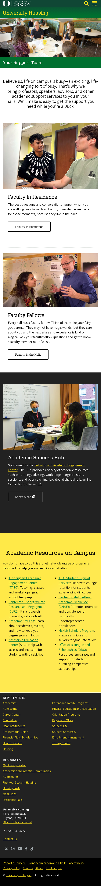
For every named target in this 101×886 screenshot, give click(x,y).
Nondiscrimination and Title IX (47, 863)
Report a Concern (14, 863)
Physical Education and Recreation (74, 709)
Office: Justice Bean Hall (17, 822)
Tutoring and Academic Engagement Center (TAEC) (25, 583)
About (39, 868)
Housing (8, 749)
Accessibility (76, 863)
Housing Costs (11, 788)
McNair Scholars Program (76, 630)
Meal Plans (9, 794)
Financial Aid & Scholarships (20, 737)
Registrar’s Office (62, 720)
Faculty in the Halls (28, 354)
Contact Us (10, 839)
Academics (9, 703)
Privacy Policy (11, 868)
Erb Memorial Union (15, 732)
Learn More (23, 497)
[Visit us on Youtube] (19, 849)
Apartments (10, 777)
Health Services (12, 743)
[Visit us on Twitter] (6, 849)
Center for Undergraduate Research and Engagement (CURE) (27, 607)
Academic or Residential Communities (27, 771)
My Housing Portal (14, 765)
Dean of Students (14, 726)
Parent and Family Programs (70, 703)
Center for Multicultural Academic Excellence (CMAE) (75, 602)
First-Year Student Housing (19, 783)
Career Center (12, 715)
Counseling (10, 720)
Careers (28, 868)
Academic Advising (21, 621)
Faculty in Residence (29, 227)
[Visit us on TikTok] (32, 849)
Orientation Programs (66, 715)
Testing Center (61, 743)
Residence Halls (12, 800)
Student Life (60, 726)
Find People (54, 868)
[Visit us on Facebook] (26, 849)
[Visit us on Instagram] (13, 849)
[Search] (86, 3)
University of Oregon (18, 875)
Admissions (10, 709)
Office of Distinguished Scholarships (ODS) (74, 647)
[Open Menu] (95, 3)
